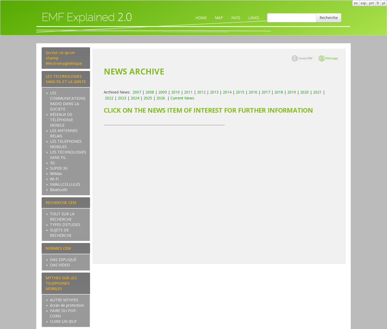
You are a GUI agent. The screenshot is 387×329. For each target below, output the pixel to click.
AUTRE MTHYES (64, 299)
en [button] (356, 3)
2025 (148, 98)
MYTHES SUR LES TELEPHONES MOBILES (61, 283)
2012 (201, 92)
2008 (149, 92)
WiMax (56, 173)
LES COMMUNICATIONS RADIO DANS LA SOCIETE (67, 101)
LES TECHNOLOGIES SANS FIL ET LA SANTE (66, 79)
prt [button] (371, 3)
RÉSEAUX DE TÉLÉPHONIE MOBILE (61, 120)
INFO (235, 17)
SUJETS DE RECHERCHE (60, 232)
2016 (253, 92)
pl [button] (383, 3)
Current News (182, 98)
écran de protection (67, 305)
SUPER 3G (59, 168)
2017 (265, 92)
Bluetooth (58, 189)
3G (52, 162)
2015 (240, 92)
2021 (317, 92)
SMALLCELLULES (65, 184)
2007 (136, 92)
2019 (291, 92)
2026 (160, 98)
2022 (109, 98)
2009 (162, 92)
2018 (278, 92)
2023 (122, 98)
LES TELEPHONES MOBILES (66, 144)
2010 (175, 92)
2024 (135, 98)
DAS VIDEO (60, 264)
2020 (304, 92)
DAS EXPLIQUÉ (63, 259)
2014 (227, 92)
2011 (188, 92)
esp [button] (363, 3)
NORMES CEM (58, 248)
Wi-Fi (54, 178)
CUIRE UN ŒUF (63, 321)
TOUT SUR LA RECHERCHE (62, 216)
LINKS (253, 17)
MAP (219, 17)
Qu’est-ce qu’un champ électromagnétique (64, 58)
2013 (214, 92)
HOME (201, 17)
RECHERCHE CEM (61, 202)
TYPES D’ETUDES (65, 224)
